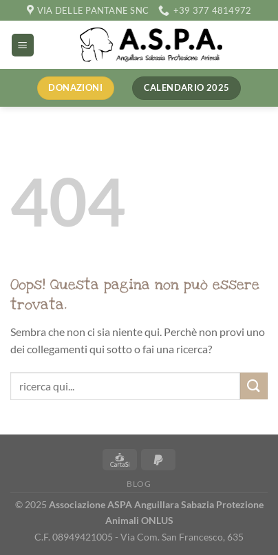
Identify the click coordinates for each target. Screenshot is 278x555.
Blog (139, 484)
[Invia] (254, 386)
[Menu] (23, 45)
